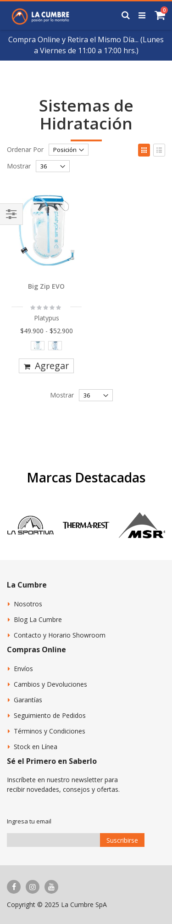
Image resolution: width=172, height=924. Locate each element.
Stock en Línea (35, 746)
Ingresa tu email (29, 821)
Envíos (23, 668)
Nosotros (28, 603)
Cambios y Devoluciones (50, 684)
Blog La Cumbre (38, 619)
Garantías (28, 699)
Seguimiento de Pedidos (50, 715)
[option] (37, 345)
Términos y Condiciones (49, 731)
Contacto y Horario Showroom (59, 635)
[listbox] (46, 347)
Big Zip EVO (46, 286)
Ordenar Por (25, 149)
